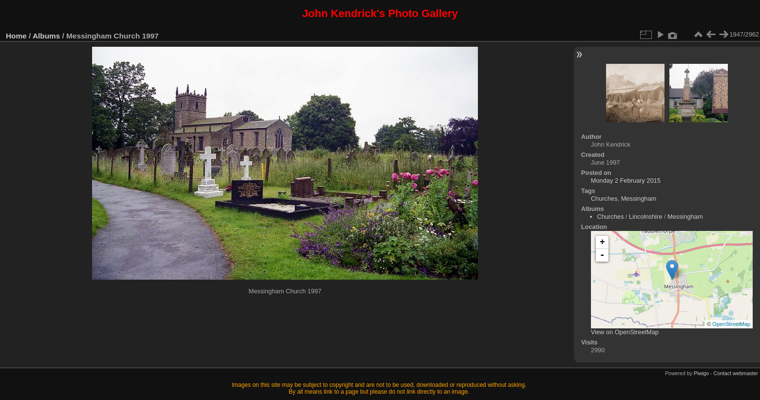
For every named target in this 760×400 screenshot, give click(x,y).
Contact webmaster (736, 373)
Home (16, 36)
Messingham (639, 198)
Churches (604, 198)
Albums (46, 36)
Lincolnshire (645, 216)
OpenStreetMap (731, 324)
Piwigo (701, 373)
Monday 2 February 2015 (626, 180)
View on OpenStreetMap (625, 332)
